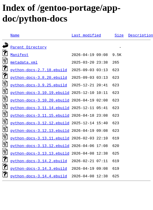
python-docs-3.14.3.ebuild (38, 168)
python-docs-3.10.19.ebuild (39, 92)
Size (119, 35)
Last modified (86, 35)
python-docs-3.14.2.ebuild (38, 160)
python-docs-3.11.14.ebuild (39, 107)
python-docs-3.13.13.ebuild (39, 153)
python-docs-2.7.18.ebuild (38, 69)
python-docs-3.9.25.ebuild (38, 85)
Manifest (19, 54)
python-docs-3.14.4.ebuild (38, 175)
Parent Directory (28, 47)
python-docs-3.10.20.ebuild (39, 100)
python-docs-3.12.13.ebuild (39, 130)
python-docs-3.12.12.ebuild (39, 122)
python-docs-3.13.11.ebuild (39, 138)
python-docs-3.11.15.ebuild (39, 115)
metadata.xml (24, 62)
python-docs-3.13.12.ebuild (39, 145)
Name (14, 35)
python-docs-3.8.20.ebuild (38, 77)
